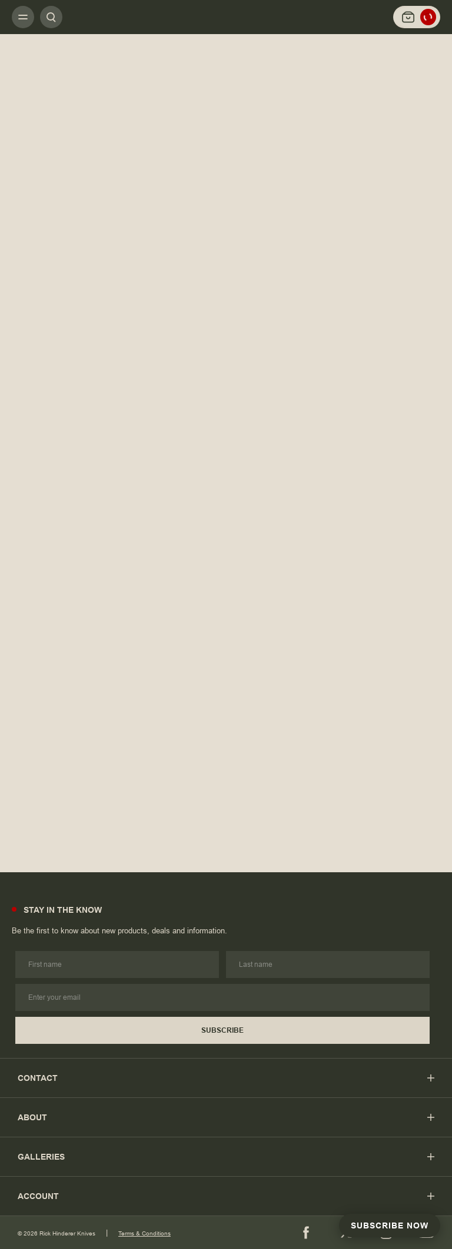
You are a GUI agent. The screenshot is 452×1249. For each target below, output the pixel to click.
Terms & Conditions (144, 1233)
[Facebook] (306, 1232)
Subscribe (222, 1030)
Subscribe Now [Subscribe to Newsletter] (389, 1225)
